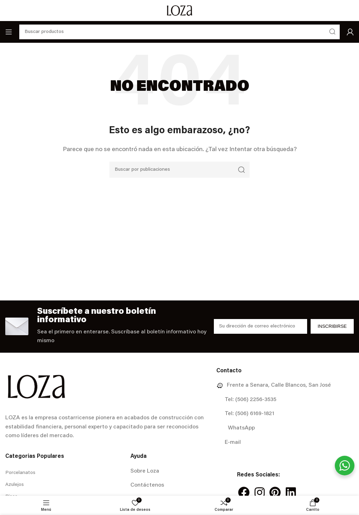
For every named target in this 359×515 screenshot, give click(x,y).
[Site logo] (179, 10)
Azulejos (14, 484)
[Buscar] (179, 170)
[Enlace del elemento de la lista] (285, 385)
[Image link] (36, 386)
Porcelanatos (20, 472)
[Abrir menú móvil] (9, 32)
